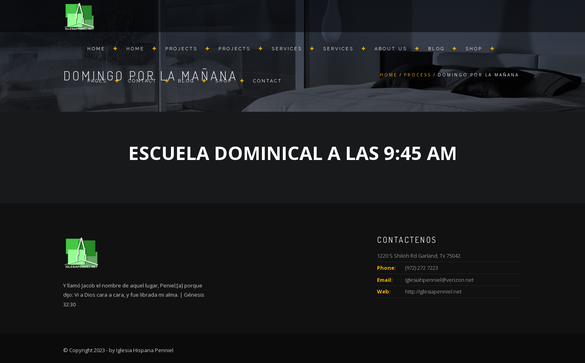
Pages (97, 81)
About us (391, 48)
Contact (142, 81)
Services (287, 48)
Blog (436, 48)
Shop (474, 48)
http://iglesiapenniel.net (433, 291)
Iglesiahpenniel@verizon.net (439, 279)
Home (96, 48)
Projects (181, 48)
